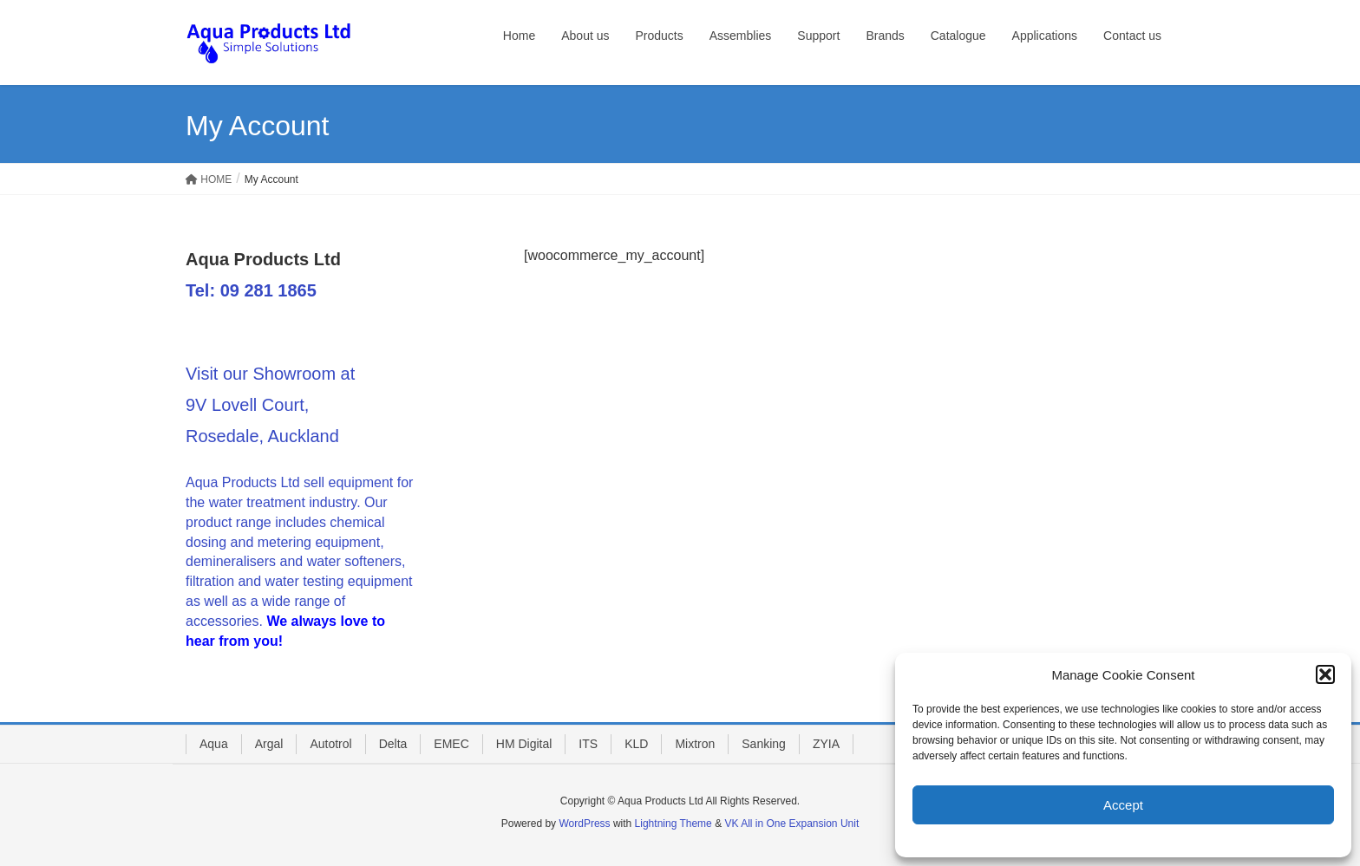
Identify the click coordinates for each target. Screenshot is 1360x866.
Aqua (213, 744)
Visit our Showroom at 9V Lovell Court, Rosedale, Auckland (270, 405)
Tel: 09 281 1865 (251, 290)
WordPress (584, 823)
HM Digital (524, 744)
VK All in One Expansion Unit (791, 823)
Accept (1123, 805)
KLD (636, 744)
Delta (393, 744)
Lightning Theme (673, 823)
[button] (1325, 674)
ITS (588, 744)
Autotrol (330, 744)
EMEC (451, 744)
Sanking (764, 744)
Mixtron (695, 744)
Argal (269, 744)
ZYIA (826, 744)
